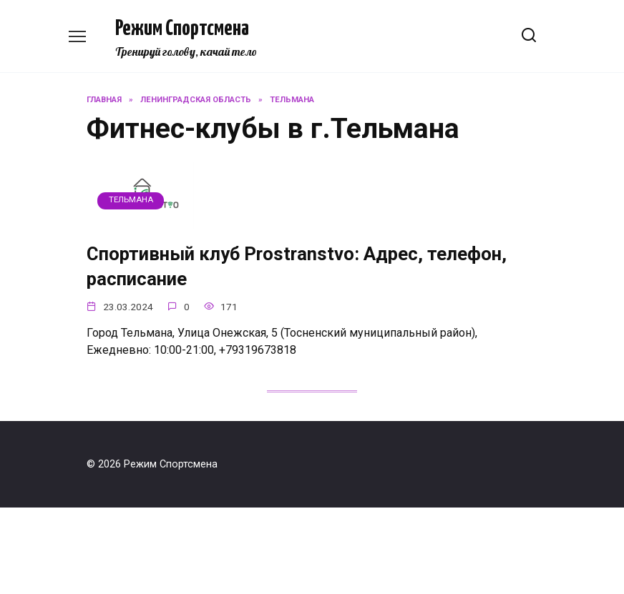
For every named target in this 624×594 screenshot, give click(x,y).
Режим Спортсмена (182, 28)
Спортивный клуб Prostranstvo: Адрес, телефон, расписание (297, 265)
